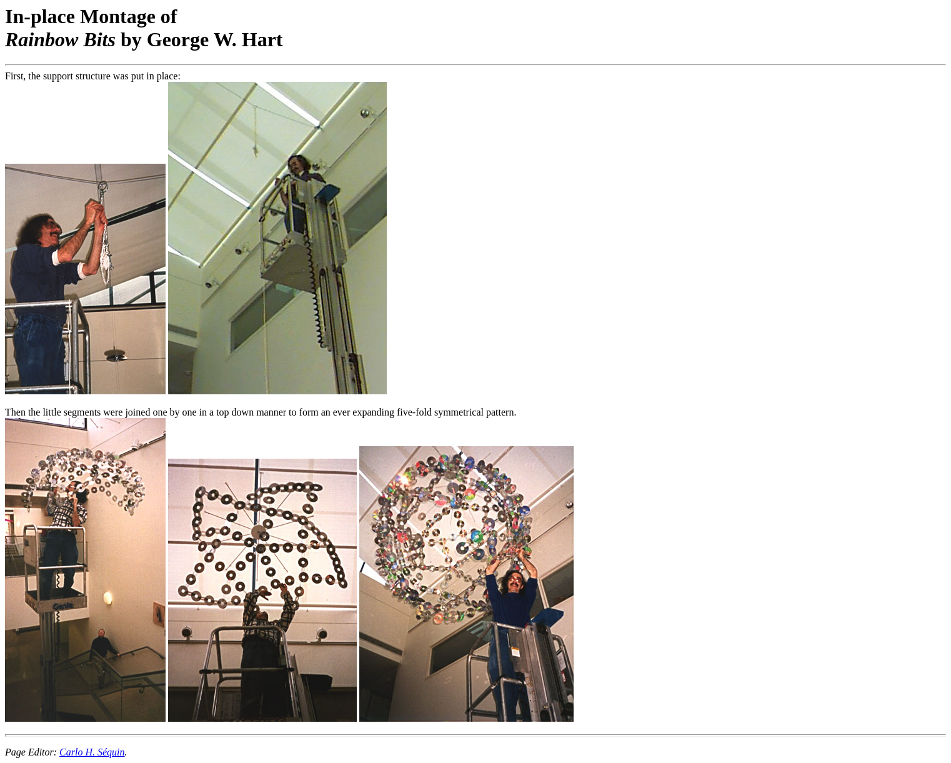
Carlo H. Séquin (91, 752)
